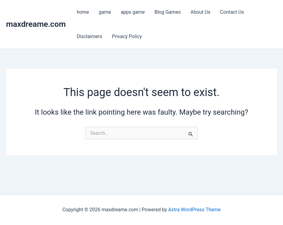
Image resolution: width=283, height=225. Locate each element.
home (83, 12)
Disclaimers (89, 36)
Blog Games (168, 12)
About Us (200, 12)
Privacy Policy (127, 36)
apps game (133, 12)
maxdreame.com (36, 24)
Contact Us (232, 12)
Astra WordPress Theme (194, 209)
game (105, 12)
